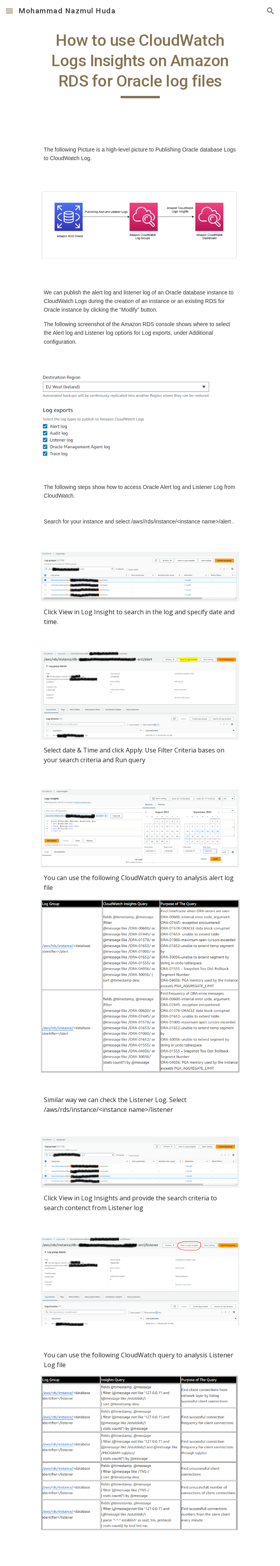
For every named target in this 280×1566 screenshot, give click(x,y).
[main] (140, 64)
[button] (9, 11)
